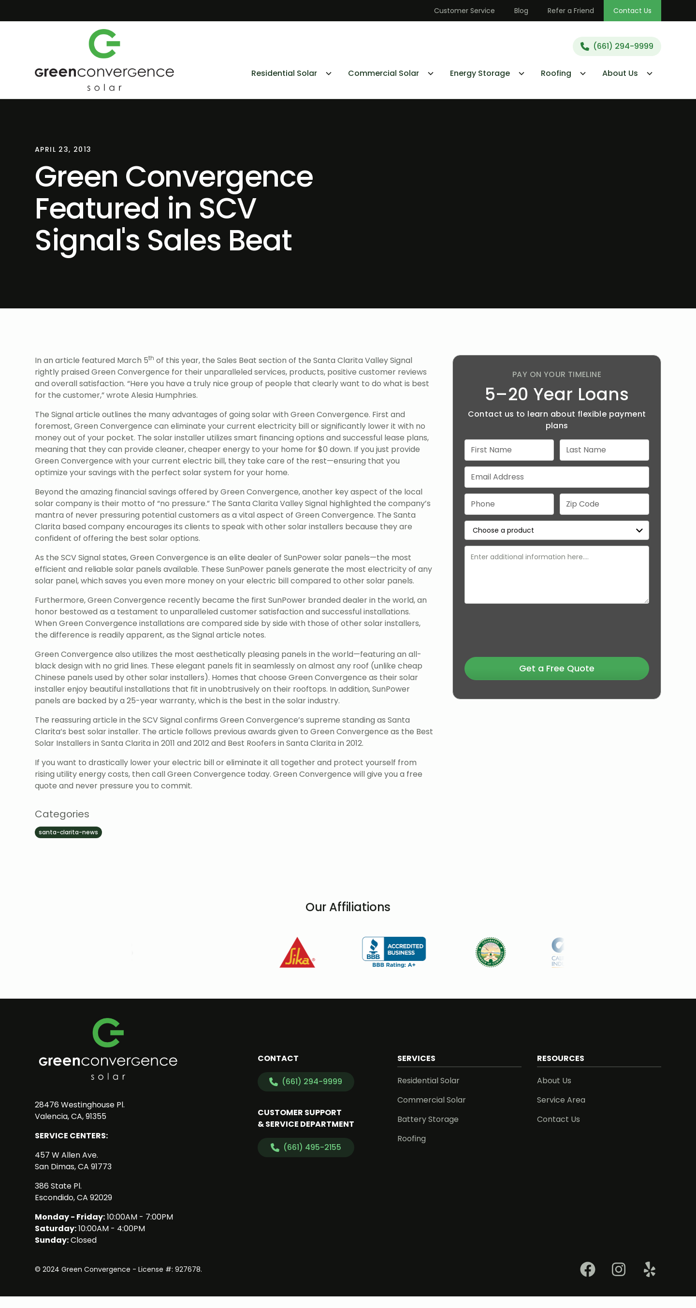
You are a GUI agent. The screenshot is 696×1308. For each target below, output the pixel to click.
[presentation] (556, 628)
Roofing (411, 1138)
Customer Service (464, 10)
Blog (521, 10)
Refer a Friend (571, 10)
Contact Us (632, 10)
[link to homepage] (104, 60)
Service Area (561, 1099)
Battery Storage (428, 1119)
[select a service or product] (556, 530)
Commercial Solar (431, 1099)
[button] (292, 73)
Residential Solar (428, 1080)
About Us (554, 1080)
